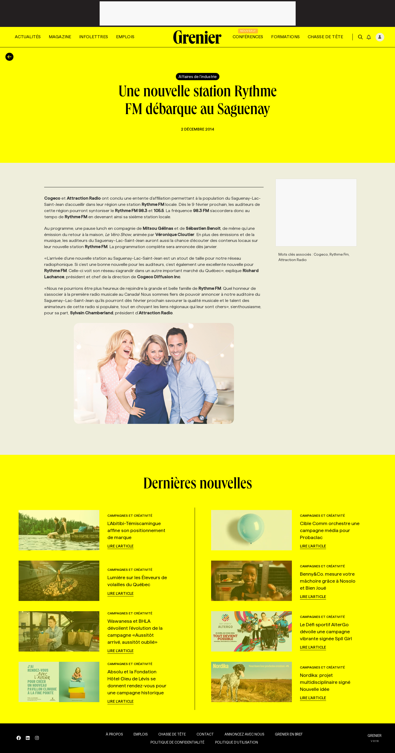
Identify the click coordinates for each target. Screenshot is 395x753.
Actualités (28, 36)
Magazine (60, 36)
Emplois (125, 36)
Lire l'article (120, 546)
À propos (112, 734)
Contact (203, 734)
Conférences (248, 36)
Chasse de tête (325, 36)
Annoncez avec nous (242, 734)
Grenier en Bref (286, 734)
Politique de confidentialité (175, 742)
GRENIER (375, 735)
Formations (285, 36)
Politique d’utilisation (234, 742)
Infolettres (93, 36)
